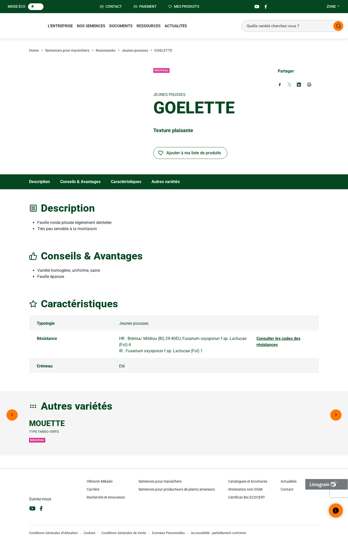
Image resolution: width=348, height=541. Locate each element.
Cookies (89, 533)
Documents (120, 26)
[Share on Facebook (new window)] (280, 85)
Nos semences (91, 26)
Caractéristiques (126, 181)
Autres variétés (165, 181)
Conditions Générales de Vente (123, 533)
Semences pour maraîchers (67, 50)
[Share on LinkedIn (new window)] (299, 85)
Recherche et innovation (106, 497)
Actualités (176, 26)
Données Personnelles (168, 533)
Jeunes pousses (135, 50)
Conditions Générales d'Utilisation (53, 533)
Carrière (93, 489)
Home (34, 50)
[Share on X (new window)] (289, 85)
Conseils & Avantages (80, 181)
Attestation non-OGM (245, 489)
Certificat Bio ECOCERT (246, 497)
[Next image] (336, 415)
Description (39, 181)
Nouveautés (105, 50)
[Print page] (309, 85)
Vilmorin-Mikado (100, 481)
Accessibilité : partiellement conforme (218, 533)
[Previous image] (12, 415)
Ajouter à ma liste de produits (193, 152)
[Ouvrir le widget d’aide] (336, 510)
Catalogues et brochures (247, 481)
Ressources (148, 26)
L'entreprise (60, 26)
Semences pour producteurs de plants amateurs (176, 489)
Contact (287, 489)
